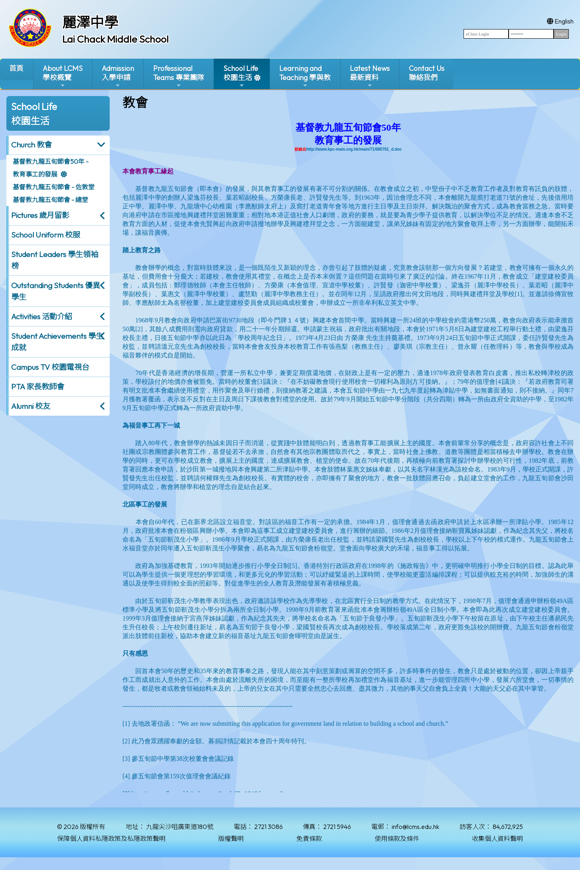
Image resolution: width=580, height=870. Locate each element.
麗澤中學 (90, 22)
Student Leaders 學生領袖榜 (54, 260)
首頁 (16, 68)
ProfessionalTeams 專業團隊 (178, 76)
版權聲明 (231, 839)
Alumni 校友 (30, 406)
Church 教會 (31, 144)
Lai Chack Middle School (115, 39)
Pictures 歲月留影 (40, 215)
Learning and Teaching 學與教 (305, 76)
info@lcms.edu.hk (415, 827)
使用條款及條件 (397, 839)
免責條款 (309, 839)
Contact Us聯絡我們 (426, 73)
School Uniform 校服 (45, 235)
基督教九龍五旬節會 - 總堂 (50, 200)
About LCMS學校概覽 (63, 76)
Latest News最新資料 (370, 76)
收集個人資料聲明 (497, 839)
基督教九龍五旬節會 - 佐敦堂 (54, 187)
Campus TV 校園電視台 (50, 367)
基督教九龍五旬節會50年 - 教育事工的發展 (51, 167)
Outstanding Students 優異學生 (55, 291)
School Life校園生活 (240, 76)
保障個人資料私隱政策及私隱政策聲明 (111, 839)
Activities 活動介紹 (41, 316)
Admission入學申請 (118, 76)
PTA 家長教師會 (37, 386)
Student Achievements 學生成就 (57, 341)
